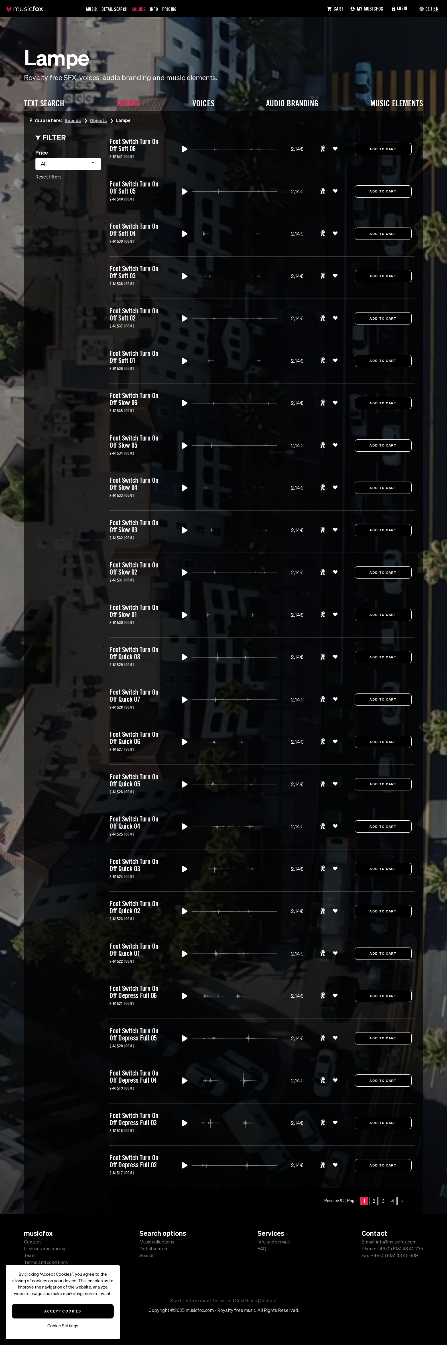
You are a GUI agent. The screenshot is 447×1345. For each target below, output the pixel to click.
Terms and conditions (46, 1262)
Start (176, 1300)
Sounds (144, 9)
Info (161, 9)
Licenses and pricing (44, 1248)
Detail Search (118, 9)
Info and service (273, 1241)
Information (196, 1300)
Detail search (153, 1248)
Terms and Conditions (234, 1300)
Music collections (156, 1241)
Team (30, 1255)
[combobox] (68, 164)
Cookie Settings (62, 1325)
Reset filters (48, 176)
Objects (98, 120)
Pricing (178, 9)
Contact (32, 1241)
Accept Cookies (62, 1311)
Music (92, 9)
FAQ (261, 1248)
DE (427, 8)
